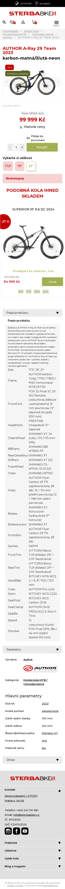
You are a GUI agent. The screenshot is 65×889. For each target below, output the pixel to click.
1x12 (44, 740)
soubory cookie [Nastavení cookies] (15, 885)
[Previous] (6, 82)
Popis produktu (32, 312)
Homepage (10, 31)
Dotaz (32, 759)
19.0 (37, 291)
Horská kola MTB (14, 34)
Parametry (32, 649)
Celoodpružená (42, 34)
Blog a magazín (33, 866)
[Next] (58, 82)
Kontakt (33, 790)
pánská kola (50, 711)
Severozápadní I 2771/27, (21, 796)
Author (7, 37)
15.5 (21, 291)
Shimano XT (50, 733)
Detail (53, 281)
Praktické (33, 842)
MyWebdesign (50, 885)
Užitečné (33, 850)
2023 (45, 703)
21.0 (45, 291)
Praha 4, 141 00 (14, 800)
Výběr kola (33, 858)
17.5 (28, 291)
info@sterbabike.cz (26, 815)
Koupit (42, 147)
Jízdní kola (31, 31)
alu (44, 748)
